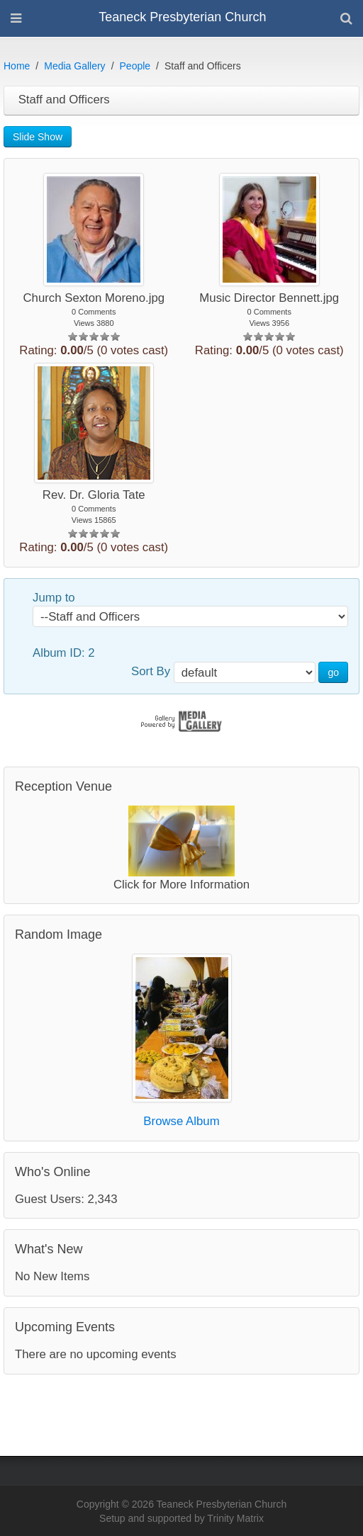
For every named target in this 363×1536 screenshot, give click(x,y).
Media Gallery (74, 66)
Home (17, 66)
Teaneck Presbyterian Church (182, 17)
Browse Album (181, 1121)
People (135, 66)
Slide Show (37, 136)
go (333, 672)
